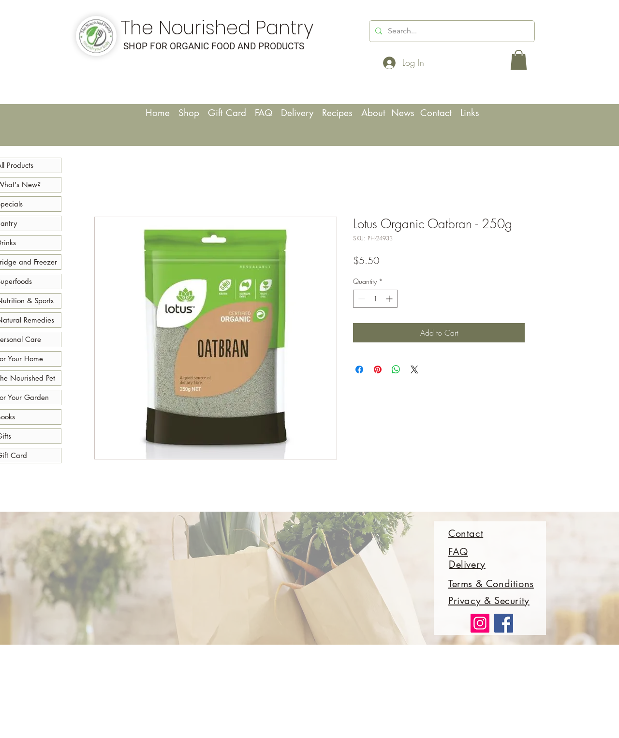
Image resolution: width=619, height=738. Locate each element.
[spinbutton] (375, 298)
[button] (518, 60)
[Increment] (390, 298)
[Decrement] (360, 298)
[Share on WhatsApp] (396, 369)
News (404, 113)
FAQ (263, 113)
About (374, 113)
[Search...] (451, 31)
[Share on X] (414, 369)
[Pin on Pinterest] (377, 369)
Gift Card (227, 113)
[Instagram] (480, 623)
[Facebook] (503, 623)
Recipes (341, 113)
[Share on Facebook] (359, 369)
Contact (440, 113)
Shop (188, 113)
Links (469, 113)
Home (159, 113)
